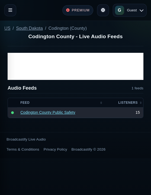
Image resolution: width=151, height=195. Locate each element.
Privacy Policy (55, 149)
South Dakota (29, 28)
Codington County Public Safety (47, 112)
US (7, 28)
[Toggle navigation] (10, 10)
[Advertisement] (75, 66)
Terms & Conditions (23, 149)
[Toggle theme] (103, 10)
